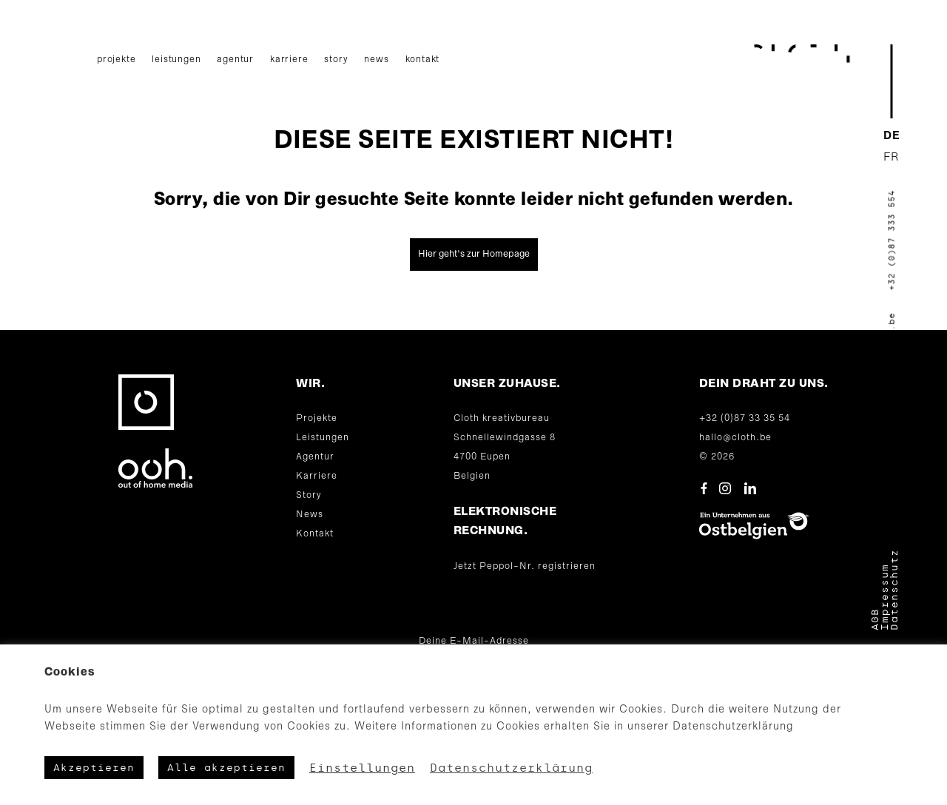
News (376, 59)
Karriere (289, 59)
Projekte (116, 59)
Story (336, 59)
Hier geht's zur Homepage (474, 254)
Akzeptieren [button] (94, 767)
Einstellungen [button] (362, 768)
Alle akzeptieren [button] (226, 767)
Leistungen (176, 59)
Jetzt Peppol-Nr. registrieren (525, 566)
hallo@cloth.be (735, 437)
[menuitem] (892, 136)
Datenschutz (894, 589)
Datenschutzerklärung (511, 768)
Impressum (884, 597)
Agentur (235, 59)
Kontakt (422, 59)
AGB (875, 619)
